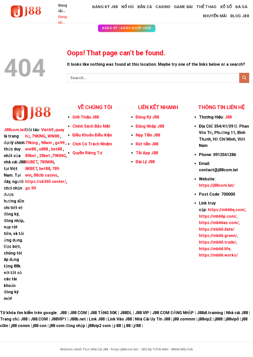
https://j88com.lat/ (216, 185)
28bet (44, 155)
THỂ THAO (206, 7)
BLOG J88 (239, 16)
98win (46, 142)
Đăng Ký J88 (105, 7)
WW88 (53, 136)
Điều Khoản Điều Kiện (92, 135)
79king (31, 142)
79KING (38, 136)
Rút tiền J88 (147, 144)
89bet (30, 155)
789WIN (47, 162)
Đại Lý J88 (145, 161)
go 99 (30, 188)
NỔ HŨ (127, 7)
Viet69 (47, 129)
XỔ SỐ (226, 7)
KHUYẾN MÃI (215, 16)
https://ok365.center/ (45, 181)
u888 (43, 149)
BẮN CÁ (144, 7)
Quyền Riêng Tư (87, 152)
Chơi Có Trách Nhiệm (92, 144)
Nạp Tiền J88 (148, 135)
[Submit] (244, 78)
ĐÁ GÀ (241, 7)
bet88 (56, 149)
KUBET (31, 162)
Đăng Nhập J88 (150, 126)
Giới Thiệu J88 (85, 117)
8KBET (31, 168)
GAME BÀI (183, 7)
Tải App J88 (147, 152)
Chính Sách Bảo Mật (91, 126)
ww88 (30, 149)
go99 (60, 142)
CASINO (162, 7)
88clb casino (45, 175)
